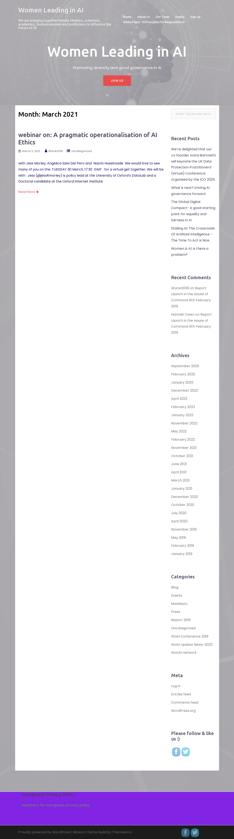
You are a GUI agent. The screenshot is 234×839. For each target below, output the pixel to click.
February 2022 (183, 439)
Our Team (162, 17)
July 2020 (178, 513)
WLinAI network (184, 652)
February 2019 (182, 545)
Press (175, 611)
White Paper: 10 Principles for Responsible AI (154, 22)
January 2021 (181, 488)
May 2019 (178, 537)
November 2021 (184, 447)
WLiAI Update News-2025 (192, 644)
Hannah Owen (182, 314)
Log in (175, 686)
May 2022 (179, 431)
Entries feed (181, 694)
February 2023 (183, 406)
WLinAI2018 (55, 151)
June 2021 (179, 464)
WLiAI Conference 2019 (189, 636)
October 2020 (182, 504)
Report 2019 (180, 620)
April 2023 (179, 398)
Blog (174, 587)
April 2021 (178, 472)
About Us (143, 17)
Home (127, 17)
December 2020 (184, 496)
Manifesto (179, 603)
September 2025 (185, 366)
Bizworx (79, 832)
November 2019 (184, 529)
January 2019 (181, 553)
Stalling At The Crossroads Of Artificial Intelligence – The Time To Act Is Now (193, 234)
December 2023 (184, 390)
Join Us (117, 80)
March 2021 (180, 480)
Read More (28, 191)
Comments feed (184, 702)
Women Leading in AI (51, 10)
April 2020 (179, 521)
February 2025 (183, 374)
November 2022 (184, 423)
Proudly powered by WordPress (44, 832)
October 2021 (182, 456)
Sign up (195, 17)
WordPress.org (183, 710)
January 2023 (182, 415)
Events (179, 17)
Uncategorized (81, 151)
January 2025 (182, 382)
